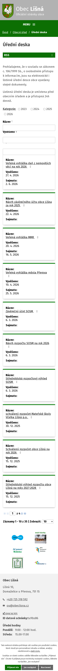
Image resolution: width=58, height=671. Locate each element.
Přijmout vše (13, 667)
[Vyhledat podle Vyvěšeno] (29, 140)
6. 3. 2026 (12, 320)
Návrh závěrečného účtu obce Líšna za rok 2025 (29, 203)
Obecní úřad (20, 32)
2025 (49, 109)
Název (7, 121)
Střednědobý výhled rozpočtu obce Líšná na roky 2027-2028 (28, 486)
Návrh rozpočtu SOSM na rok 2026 (27, 345)
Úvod (5, 32)
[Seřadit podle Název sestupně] (12, 122)
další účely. (35, 651)
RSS (29, 55)
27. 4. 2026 (12, 175)
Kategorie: (9, 109)
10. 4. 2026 (12, 284)
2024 (36, 109)
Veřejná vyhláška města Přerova (26, 274)
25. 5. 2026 (12, 293)
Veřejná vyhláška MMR (23, 237)
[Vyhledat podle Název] (29, 128)
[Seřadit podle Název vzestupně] (12, 120)
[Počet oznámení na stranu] (47, 522)
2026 (10, 114)
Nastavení (46, 667)
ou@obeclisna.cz (18, 605)
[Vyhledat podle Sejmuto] (29, 152)
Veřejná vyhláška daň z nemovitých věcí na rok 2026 (28, 165)
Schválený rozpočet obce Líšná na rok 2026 (28, 450)
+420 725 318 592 (17, 599)
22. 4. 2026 (12, 214)
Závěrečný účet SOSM (22, 311)
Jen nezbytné (30, 667)
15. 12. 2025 (13, 461)
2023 (24, 109)
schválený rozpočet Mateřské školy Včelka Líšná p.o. (28, 415)
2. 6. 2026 (12, 184)
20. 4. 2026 (12, 246)
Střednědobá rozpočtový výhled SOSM (26, 380)
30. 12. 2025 (13, 426)
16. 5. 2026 (12, 254)
